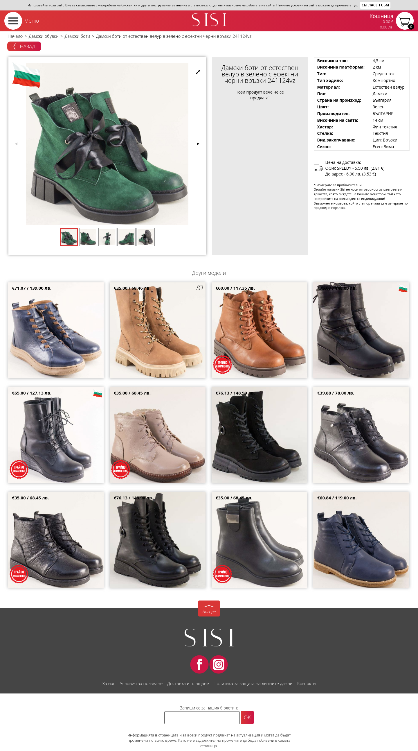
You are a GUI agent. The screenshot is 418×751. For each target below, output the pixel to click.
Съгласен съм (375, 5)
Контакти (306, 683)
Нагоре (209, 611)
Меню (31, 20)
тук (354, 5)
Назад (24, 47)
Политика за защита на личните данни (253, 683)
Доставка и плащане (188, 683)
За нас (108, 683)
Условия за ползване (141, 683)
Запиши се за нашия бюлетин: (209, 708)
